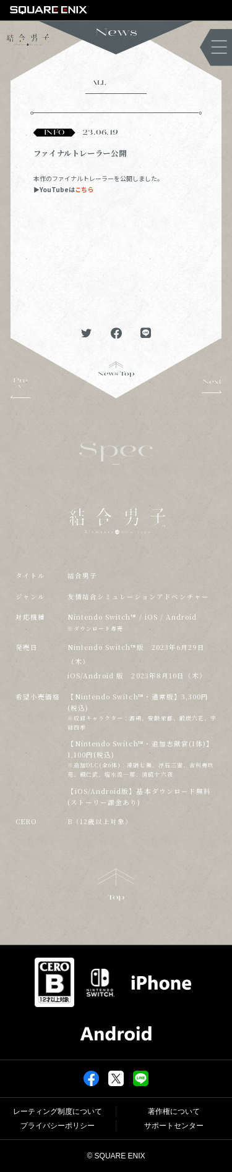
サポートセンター (174, 1125)
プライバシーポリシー (57, 1125)
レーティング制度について (57, 1111)
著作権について (174, 1111)
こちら (84, 189)
